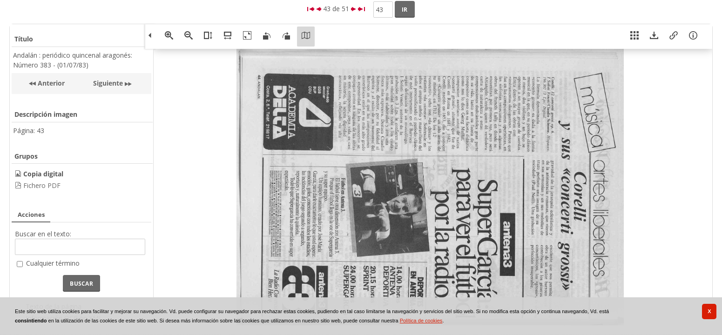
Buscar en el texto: (43, 233)
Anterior (50, 83)
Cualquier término (53, 263)
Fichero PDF (42, 185)
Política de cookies (421, 320)
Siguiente (108, 83)
